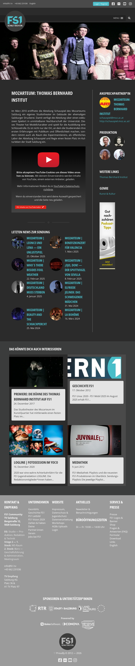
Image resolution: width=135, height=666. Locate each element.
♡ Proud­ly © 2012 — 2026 (67, 653)
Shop (112, 524)
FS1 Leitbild (34, 516)
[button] (116, 18)
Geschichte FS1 (36, 512)
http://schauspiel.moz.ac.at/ (115, 121)
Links (112, 541)
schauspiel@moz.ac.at (112, 117)
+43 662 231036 (21, 3)
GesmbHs (33, 509)
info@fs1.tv (8, 3)
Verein (31, 533)
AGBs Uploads (59, 526)
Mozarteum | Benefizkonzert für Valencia (75, 243)
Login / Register (101, 4)
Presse (113, 514)
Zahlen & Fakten (37, 523)
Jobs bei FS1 (34, 536)
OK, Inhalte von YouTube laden (30, 207)
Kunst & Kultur (107, 193)
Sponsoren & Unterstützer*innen (67, 598)
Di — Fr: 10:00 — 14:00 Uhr (90, 527)
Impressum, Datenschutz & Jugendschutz (60, 513)
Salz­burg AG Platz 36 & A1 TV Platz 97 (11, 583)
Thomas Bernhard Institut (114, 177)
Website (57, 502)
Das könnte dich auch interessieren (35, 349)
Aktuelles (83, 502)
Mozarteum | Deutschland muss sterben (36, 287)
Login (55, 529)
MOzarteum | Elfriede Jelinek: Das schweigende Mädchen (73, 292)
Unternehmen (38, 502)
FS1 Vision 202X (36, 519)
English (33, 3)
